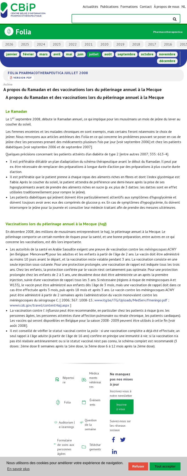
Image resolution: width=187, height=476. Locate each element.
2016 (168, 44)
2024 (41, 44)
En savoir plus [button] (18, 469)
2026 (9, 44)
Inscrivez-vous (121, 407)
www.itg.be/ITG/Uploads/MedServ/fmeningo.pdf (130, 300)
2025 (25, 44)
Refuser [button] (138, 466)
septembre (126, 54)
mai (69, 54)
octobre (147, 54)
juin (80, 54)
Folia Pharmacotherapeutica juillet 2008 (48, 73)
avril (56, 54)
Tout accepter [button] (165, 466)
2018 (136, 44)
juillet (94, 54)
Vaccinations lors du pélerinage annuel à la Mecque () (56, 223)
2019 (120, 44)
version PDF (22, 77)
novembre (167, 54)
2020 (104, 44)
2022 (73, 44)
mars (43, 54)
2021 (89, 44)
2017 (152, 44)
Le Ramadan (16, 111)
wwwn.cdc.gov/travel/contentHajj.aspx (39, 305)
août (108, 54)
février (28, 54)
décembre (167, 60)
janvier (11, 54)
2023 (57, 44)
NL (183, 6)
